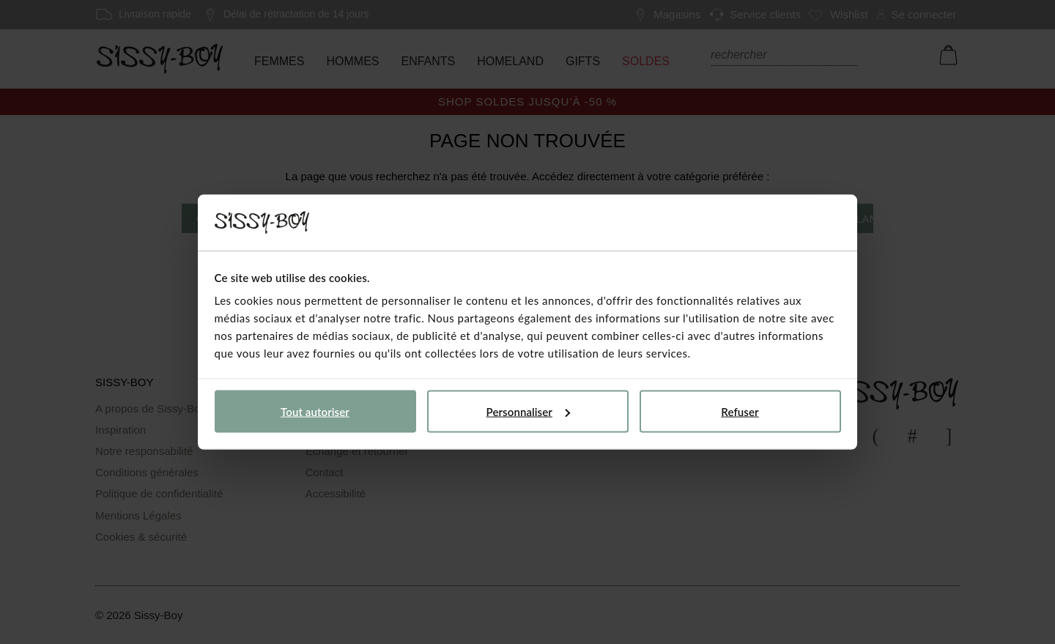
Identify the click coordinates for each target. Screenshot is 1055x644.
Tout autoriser (315, 411)
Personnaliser (528, 411)
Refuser (739, 411)
